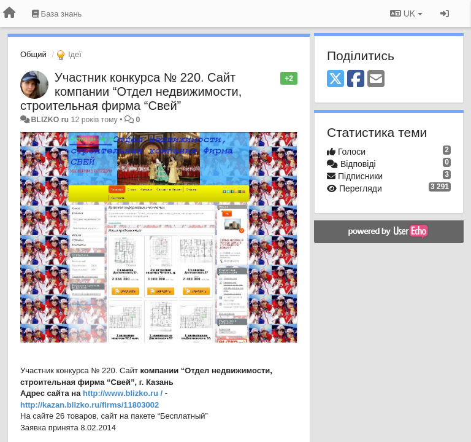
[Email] (376, 79)
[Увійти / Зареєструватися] (445, 13)
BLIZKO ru (51, 119)
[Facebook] (355, 79)
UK (406, 13)
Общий (33, 54)
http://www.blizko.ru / (123, 393)
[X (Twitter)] (335, 79)
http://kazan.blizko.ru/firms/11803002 (89, 404)
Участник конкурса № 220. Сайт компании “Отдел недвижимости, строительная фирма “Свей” (131, 91)
